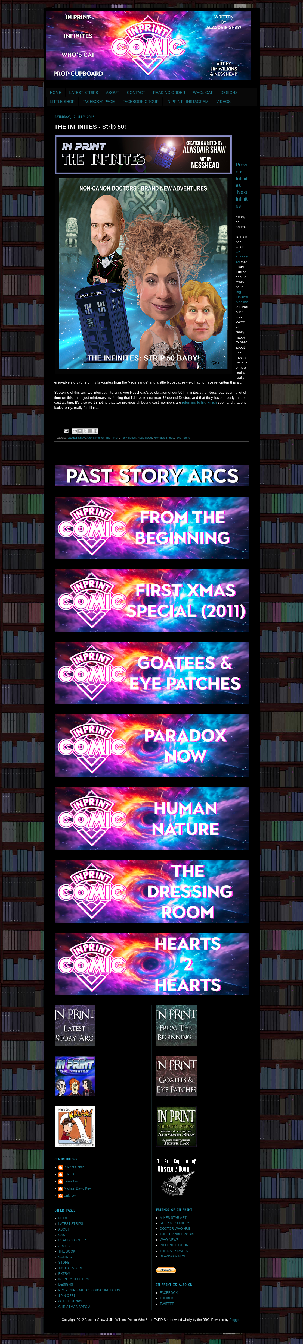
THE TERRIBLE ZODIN (177, 1234)
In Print (69, 1174)
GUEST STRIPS (70, 1301)
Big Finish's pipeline (242, 297)
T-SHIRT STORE (70, 1268)
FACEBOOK (169, 1293)
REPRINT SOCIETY (174, 1223)
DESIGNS (229, 92)
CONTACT (136, 92)
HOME (55, 92)
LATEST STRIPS (83, 92)
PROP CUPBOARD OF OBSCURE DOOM (89, 1290)
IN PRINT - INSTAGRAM (187, 101)
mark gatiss (128, 437)
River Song (183, 437)
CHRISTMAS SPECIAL (75, 1307)
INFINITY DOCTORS (73, 1279)
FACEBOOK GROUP (141, 101)
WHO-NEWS (169, 1240)
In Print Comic (74, 1167)
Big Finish (112, 437)
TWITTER (167, 1304)
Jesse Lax (71, 1181)
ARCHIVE (65, 1246)
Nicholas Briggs (164, 437)
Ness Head (144, 437)
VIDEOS (223, 101)
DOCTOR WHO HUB (175, 1229)
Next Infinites (242, 198)
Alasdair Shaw (76, 437)
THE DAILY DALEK (174, 1251)
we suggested (242, 257)
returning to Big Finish (199, 402)
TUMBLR (166, 1298)
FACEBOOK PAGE (98, 101)
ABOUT (112, 92)
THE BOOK (66, 1251)
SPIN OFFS (67, 1296)
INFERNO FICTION (174, 1245)
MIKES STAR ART (173, 1218)
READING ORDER (169, 92)
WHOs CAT (203, 92)
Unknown (71, 1195)
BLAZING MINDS (172, 1256)
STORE (64, 1262)
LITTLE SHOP (62, 101)
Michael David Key (77, 1188)
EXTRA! (64, 1274)
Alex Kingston (96, 437)
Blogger (234, 1320)
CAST (62, 1235)
